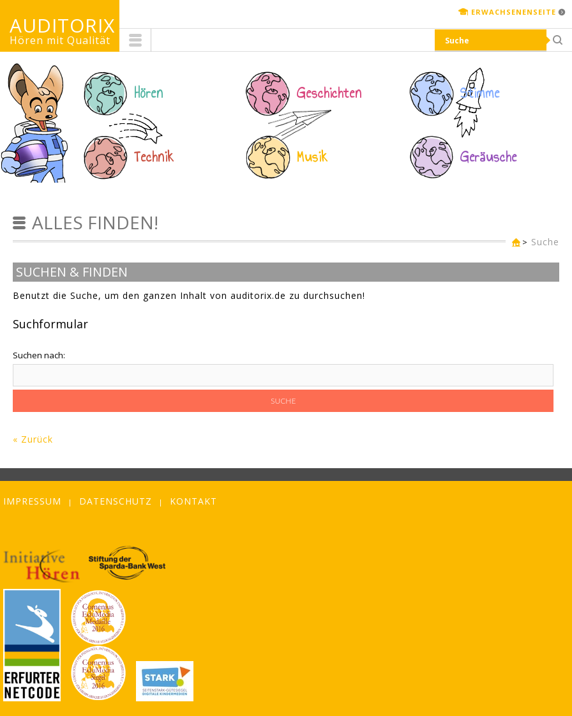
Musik (312, 157)
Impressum (32, 501)
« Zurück (33, 439)
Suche (545, 242)
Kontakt (193, 501)
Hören (148, 93)
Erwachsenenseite (513, 12)
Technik (154, 157)
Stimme (480, 93)
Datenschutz (115, 501)
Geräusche (488, 157)
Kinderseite (513, 243)
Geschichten (329, 93)
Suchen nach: (39, 355)
